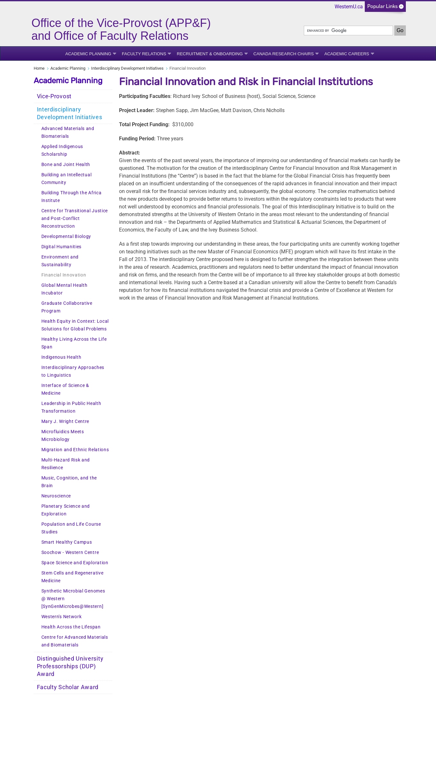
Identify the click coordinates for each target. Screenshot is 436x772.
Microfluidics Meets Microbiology (62, 435)
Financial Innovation (63, 275)
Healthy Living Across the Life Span (74, 343)
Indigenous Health (61, 357)
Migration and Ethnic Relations (75, 449)
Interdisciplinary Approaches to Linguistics (73, 371)
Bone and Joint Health (65, 164)
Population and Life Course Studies (71, 528)
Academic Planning (88, 53)
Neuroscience (56, 496)
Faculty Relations (144, 53)
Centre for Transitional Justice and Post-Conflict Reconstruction (74, 218)
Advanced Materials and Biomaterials (67, 132)
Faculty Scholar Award (68, 687)
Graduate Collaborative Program (66, 307)
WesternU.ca (349, 7)
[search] (348, 30)
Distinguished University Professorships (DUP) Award (70, 666)
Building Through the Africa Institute (71, 196)
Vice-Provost (54, 96)
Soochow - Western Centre (70, 552)
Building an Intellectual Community (66, 178)
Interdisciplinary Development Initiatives (127, 68)
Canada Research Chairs (283, 53)
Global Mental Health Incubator (64, 289)
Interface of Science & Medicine (65, 389)
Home (39, 68)
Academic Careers (346, 53)
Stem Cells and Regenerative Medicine (72, 576)
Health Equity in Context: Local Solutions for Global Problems (75, 325)
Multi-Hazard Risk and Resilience (65, 463)
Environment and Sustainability (60, 261)
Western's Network (61, 616)
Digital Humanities (61, 247)
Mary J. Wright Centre (65, 421)
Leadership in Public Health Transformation (71, 407)
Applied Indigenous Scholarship (62, 150)
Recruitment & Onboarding (210, 53)
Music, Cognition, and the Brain (69, 481)
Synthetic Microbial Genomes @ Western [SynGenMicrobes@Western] (73, 598)
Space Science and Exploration (74, 563)
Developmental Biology (66, 236)
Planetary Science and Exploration (65, 510)
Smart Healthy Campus (66, 542)
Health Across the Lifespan (71, 627)
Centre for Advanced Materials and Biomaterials (74, 641)
